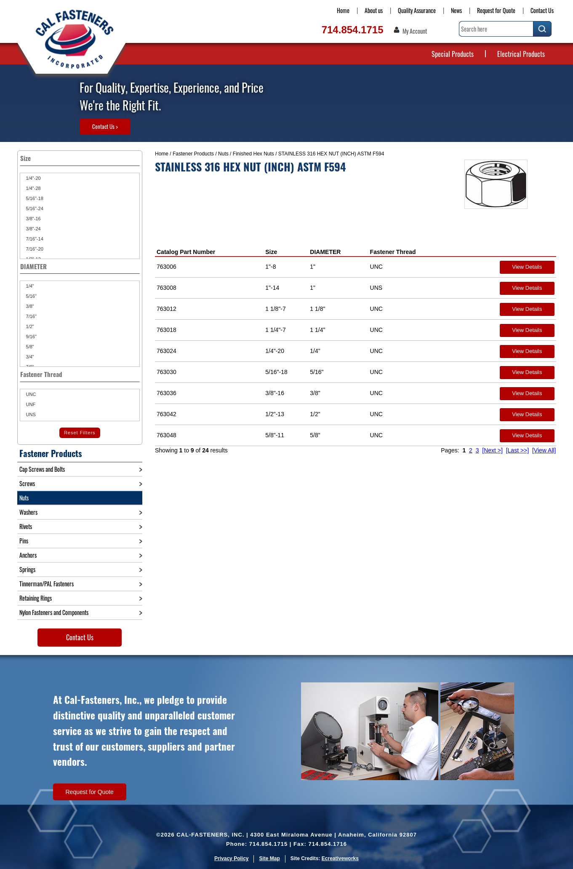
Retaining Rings (35, 598)
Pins (23, 540)
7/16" (31, 316)
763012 (166, 308)
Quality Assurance (417, 10)
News (456, 10)
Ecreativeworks (340, 858)
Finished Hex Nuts (253, 154)
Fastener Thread (393, 252)
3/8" (29, 306)
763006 (166, 266)
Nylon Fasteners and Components (53, 612)
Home (343, 10)
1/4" (29, 286)
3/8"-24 (33, 228)
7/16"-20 (34, 248)
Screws (27, 483)
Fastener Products (193, 154)
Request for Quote (496, 10)
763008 (166, 287)
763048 (166, 435)
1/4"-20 (33, 178)
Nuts (223, 154)
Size (271, 252)
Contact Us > (105, 126)
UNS (30, 414)
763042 (166, 414)
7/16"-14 (34, 238)
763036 (166, 393)
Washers (28, 512)
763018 (166, 329)
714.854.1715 (353, 29)
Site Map (269, 858)
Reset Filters (80, 432)
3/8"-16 (33, 218)
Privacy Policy (231, 858)
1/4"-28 (33, 188)
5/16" (31, 296)
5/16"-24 (34, 208)
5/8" (29, 346)
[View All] (544, 450)
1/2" (29, 326)
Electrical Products (521, 54)
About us (374, 10)
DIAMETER (325, 252)
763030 (166, 372)
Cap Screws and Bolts (42, 469)
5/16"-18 (34, 198)
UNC (30, 394)
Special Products (453, 54)
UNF (30, 404)
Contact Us (542, 10)
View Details (527, 267)
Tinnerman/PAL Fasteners (46, 583)
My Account (414, 31)
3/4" (29, 356)
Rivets (25, 526)
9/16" (31, 336)
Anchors (28, 555)
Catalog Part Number (186, 252)
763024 (166, 351)
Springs (27, 569)
